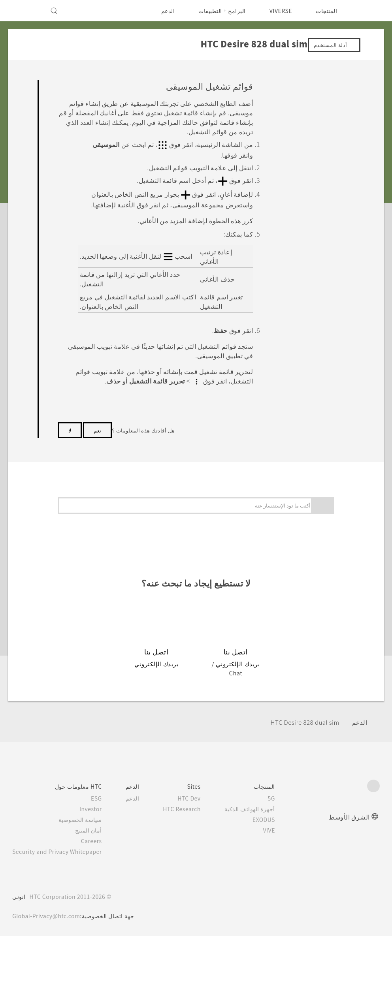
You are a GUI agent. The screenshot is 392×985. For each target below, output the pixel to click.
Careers (98, 829)
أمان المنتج (95, 818)
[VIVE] (23, 10)
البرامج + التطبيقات (217, 10)
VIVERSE (278, 10)
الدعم (163, 10)
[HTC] (370, 10)
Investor (97, 797)
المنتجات (326, 10)
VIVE (279, 818)
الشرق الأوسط (349, 804)
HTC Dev (199, 786)
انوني (19, 884)
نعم (97, 427)
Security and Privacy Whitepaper (60, 839)
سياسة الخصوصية (87, 807)
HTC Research (191, 797)
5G (283, 786)
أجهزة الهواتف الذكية (261, 797)
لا (69, 427)
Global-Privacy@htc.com (48, 904)
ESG (102, 786)
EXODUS (274, 807)
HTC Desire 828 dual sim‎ (301, 710)
